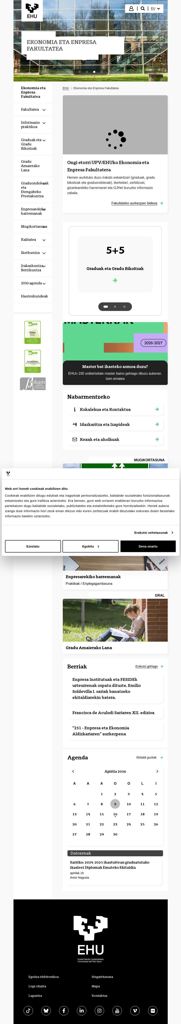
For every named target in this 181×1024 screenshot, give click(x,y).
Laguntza (35, 995)
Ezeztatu (32, 546)
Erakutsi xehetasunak (151, 532)
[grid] (115, 809)
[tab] (79, 72)
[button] (149, 757)
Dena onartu (148, 546)
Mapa (96, 986)
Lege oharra (37, 986)
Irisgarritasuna (102, 977)
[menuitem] (155, 8)
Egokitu (90, 546)
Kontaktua (99, 995)
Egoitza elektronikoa (43, 977)
